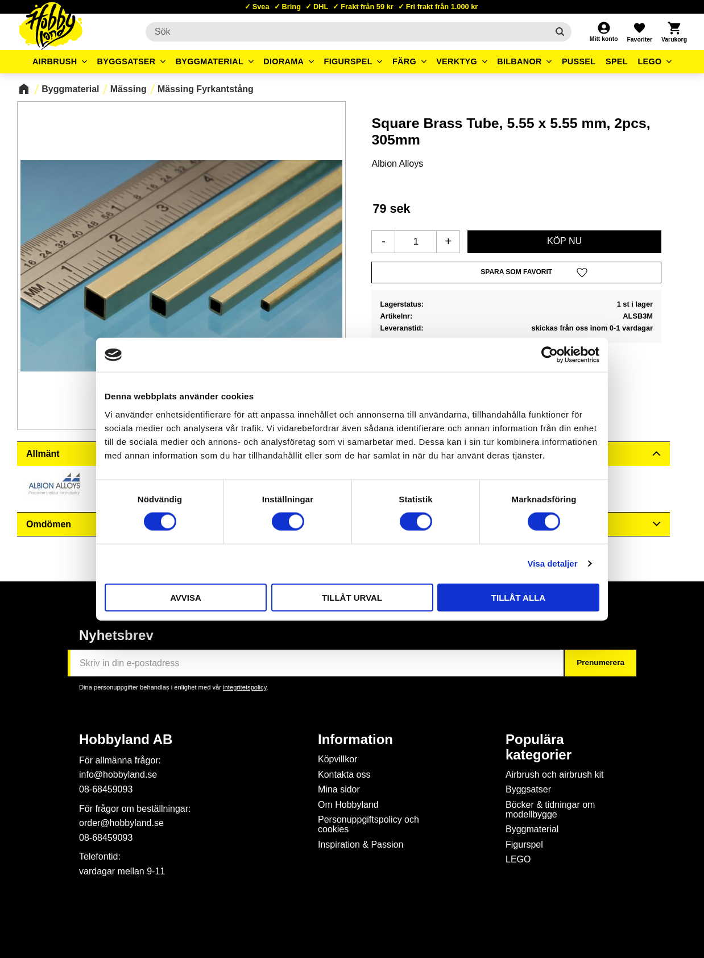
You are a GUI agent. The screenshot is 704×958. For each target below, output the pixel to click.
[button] (639, 32)
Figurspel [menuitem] (348, 61)
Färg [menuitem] (404, 61)
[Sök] (560, 32)
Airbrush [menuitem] (54, 61)
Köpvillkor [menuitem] (337, 759)
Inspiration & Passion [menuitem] (360, 844)
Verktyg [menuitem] (456, 61)
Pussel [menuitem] (579, 61)
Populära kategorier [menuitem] (539, 747)
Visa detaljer (552, 563)
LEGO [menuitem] (649, 61)
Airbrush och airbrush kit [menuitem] (555, 774)
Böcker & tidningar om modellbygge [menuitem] (550, 810)
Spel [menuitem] (617, 61)
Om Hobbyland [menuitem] (348, 805)
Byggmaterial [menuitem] (210, 61)
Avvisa (185, 597)
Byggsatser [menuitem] (126, 61)
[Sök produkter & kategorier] (347, 32)
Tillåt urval (352, 597)
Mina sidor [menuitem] (339, 789)
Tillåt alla (518, 597)
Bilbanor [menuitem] (519, 61)
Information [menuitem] (355, 739)
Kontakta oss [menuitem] (344, 774)
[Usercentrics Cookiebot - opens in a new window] (549, 355)
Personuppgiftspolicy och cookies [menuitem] (368, 825)
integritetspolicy (244, 687)
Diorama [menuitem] (283, 61)
